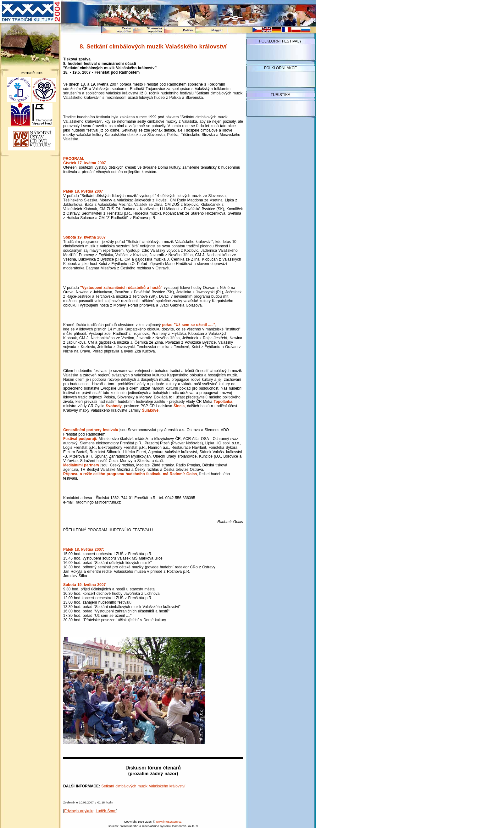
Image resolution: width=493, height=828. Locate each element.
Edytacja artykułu (78, 811)
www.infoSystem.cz (168, 821)
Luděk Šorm (106, 811)
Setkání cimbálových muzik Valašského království (143, 786)
